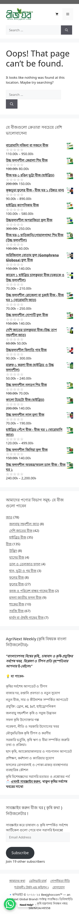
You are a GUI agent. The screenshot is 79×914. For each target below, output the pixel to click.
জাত (9, 517)
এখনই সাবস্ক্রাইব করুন (25, 781)
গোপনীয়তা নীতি (60, 881)
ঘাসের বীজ (16, 557)
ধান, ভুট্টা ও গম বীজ (22, 570)
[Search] (66, 30)
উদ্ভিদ (13, 550)
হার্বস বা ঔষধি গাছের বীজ (26, 617)
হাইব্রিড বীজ (17, 537)
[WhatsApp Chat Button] (10, 904)
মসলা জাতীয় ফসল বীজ (25, 597)
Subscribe (20, 852)
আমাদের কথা (17, 881)
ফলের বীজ (16, 577)
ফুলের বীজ (16, 584)
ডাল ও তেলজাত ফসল (24, 564)
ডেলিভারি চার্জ (37, 881)
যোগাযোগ (58, 887)
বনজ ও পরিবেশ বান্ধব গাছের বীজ (31, 591)
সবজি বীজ (16, 611)
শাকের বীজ (16, 604)
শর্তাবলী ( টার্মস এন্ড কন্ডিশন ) (31, 887)
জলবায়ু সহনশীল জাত (24, 524)
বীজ (9, 544)
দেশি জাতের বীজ (20, 530)
